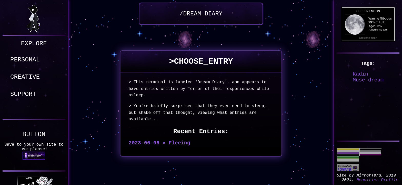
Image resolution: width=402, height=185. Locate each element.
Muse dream (368, 80)
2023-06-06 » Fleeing (159, 143)
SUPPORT (23, 94)
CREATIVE (25, 76)
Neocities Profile (377, 180)
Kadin (360, 74)
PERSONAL (25, 59)
